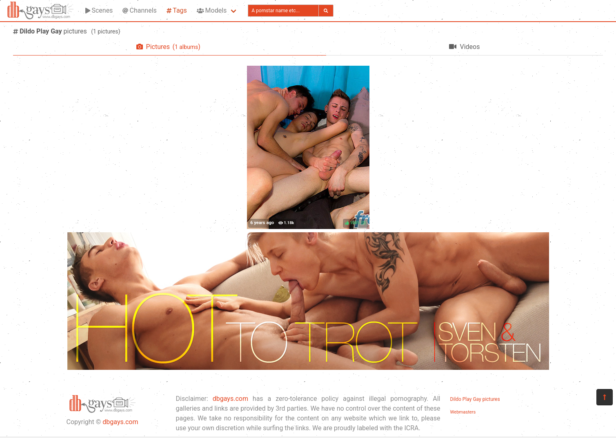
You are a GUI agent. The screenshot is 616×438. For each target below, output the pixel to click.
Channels (139, 10)
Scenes (99, 10)
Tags (177, 10)
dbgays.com (120, 422)
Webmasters (463, 412)
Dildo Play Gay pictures (475, 399)
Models (212, 10)
